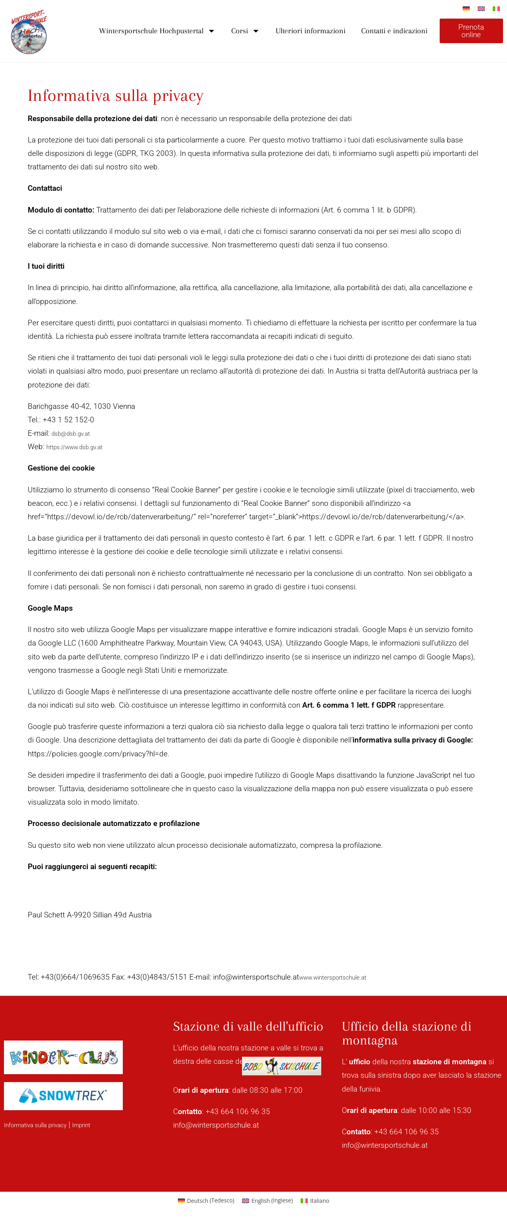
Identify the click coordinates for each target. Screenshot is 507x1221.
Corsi (245, 31)
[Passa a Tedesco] (466, 8)
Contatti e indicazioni (394, 31)
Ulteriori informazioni (310, 31)
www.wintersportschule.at (341, 977)
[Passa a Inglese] (481, 8)
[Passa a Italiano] (496, 8)
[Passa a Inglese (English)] (267, 1200)
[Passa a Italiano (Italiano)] (315, 1200)
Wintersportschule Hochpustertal (157, 31)
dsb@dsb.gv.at (76, 433)
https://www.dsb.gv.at (82, 446)
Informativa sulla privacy (44, 1124)
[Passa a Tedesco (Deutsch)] (206, 1200)
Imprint (100, 1124)
